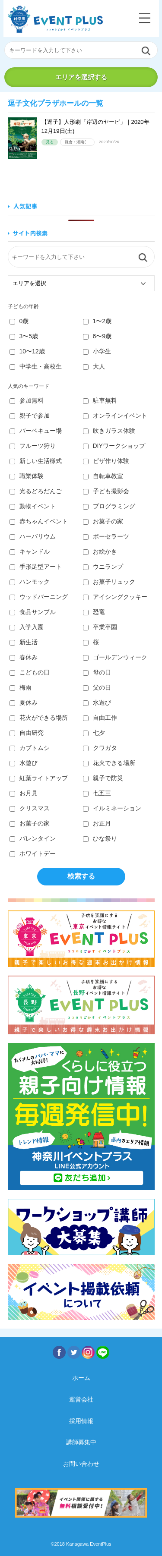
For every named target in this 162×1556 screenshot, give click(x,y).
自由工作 (100, 717)
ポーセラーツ (106, 536)
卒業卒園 (100, 627)
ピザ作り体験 (106, 460)
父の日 (97, 687)
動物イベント (33, 506)
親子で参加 (30, 415)
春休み (24, 657)
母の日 (97, 672)
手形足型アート (36, 566)
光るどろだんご (36, 491)
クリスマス (30, 808)
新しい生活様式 (36, 460)
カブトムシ (30, 747)
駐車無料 (100, 400)
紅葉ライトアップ (39, 778)
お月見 (24, 793)
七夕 (94, 732)
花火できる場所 (109, 762)
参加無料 (27, 400)
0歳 (19, 321)
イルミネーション (112, 808)
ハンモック (30, 581)
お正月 (97, 823)
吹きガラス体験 (109, 430)
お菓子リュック (109, 581)
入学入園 (27, 627)
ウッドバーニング (39, 596)
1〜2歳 (97, 321)
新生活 (24, 642)
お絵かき (100, 551)
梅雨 (21, 687)
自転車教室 (103, 475)
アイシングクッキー (115, 596)
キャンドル (30, 551)
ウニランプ (103, 566)
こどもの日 (30, 672)
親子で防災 (103, 778)
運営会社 (81, 1399)
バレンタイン (33, 838)
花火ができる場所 (39, 717)
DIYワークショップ (114, 445)
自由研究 (27, 732)
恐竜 (94, 611)
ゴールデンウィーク (115, 657)
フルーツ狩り (33, 445)
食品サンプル (33, 611)
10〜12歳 (27, 351)
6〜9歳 (97, 336)
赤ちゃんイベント (39, 521)
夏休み (24, 702)
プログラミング (109, 506)
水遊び (97, 702)
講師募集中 (81, 1442)
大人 (94, 366)
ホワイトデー (33, 853)
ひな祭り (100, 838)
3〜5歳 (24, 336)
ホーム (81, 1377)
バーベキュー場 (36, 430)
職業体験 (27, 475)
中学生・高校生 (36, 366)
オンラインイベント (115, 415)
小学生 (97, 351)
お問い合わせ (81, 1463)
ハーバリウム (33, 536)
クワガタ (100, 747)
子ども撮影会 (106, 491)
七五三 (97, 793)
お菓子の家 (103, 521)
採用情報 (81, 1420)
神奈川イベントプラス (55, 19)
